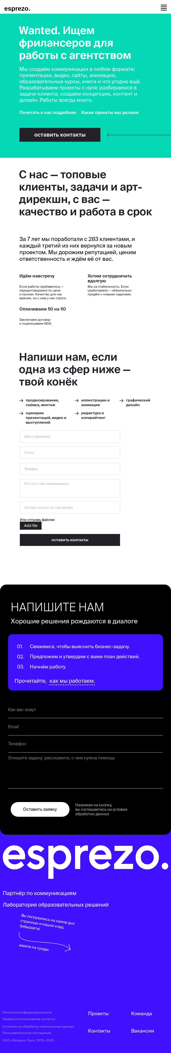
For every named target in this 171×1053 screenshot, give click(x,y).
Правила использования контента (28, 1019)
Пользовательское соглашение (26, 1033)
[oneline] (70, 507)
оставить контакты (70, 540)
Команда (141, 1013)
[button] (59, 135)
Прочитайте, (30, 681)
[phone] (70, 469)
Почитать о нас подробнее (47, 112)
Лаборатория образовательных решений (56, 905)
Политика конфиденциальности (27, 1012)
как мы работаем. (72, 681)
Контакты (99, 1030)
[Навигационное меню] (164, 7)
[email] (70, 453)
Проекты (98, 1013)
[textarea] (70, 488)
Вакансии (142, 1030)
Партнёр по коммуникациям (40, 893)
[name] (70, 436)
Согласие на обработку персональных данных (38, 1026)
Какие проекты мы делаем (110, 112)
